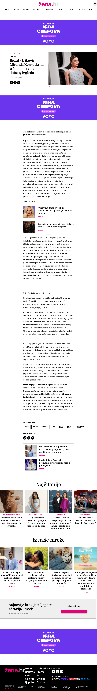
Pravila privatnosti (41, 687)
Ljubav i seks (48, 10)
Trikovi (53, 426)
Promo (41, 672)
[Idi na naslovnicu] (49, 6)
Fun (90, 10)
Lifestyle (71, 10)
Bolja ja (81, 10)
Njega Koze (61, 427)
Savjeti (35, 426)
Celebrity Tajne (80, 427)
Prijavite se (74, 612)
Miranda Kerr (70, 427)
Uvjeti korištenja (66, 687)
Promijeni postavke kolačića (81, 687)
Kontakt (33, 686)
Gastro (36, 10)
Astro (16, 10)
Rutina (27, 426)
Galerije (26, 10)
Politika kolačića (54, 687)
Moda (7, 10)
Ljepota (60, 10)
